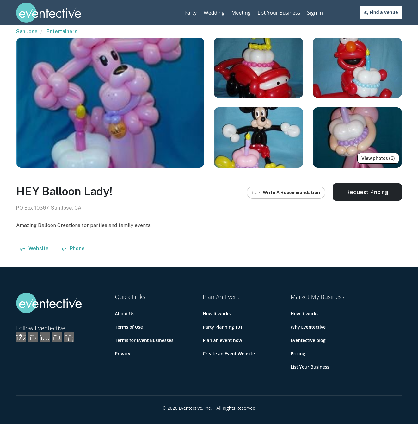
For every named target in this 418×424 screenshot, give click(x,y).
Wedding (214, 12)
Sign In (315, 12)
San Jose (27, 31)
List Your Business (278, 12)
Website (34, 248)
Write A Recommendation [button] (286, 192)
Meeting (241, 12)
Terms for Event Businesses (144, 340)
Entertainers (61, 31)
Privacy (123, 354)
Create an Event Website (229, 354)
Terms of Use (129, 327)
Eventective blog (308, 340)
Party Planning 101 (223, 327)
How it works (217, 314)
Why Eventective (308, 327)
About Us (125, 314)
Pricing (298, 354)
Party (190, 12)
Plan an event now (222, 340)
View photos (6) (378, 158)
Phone (73, 248)
